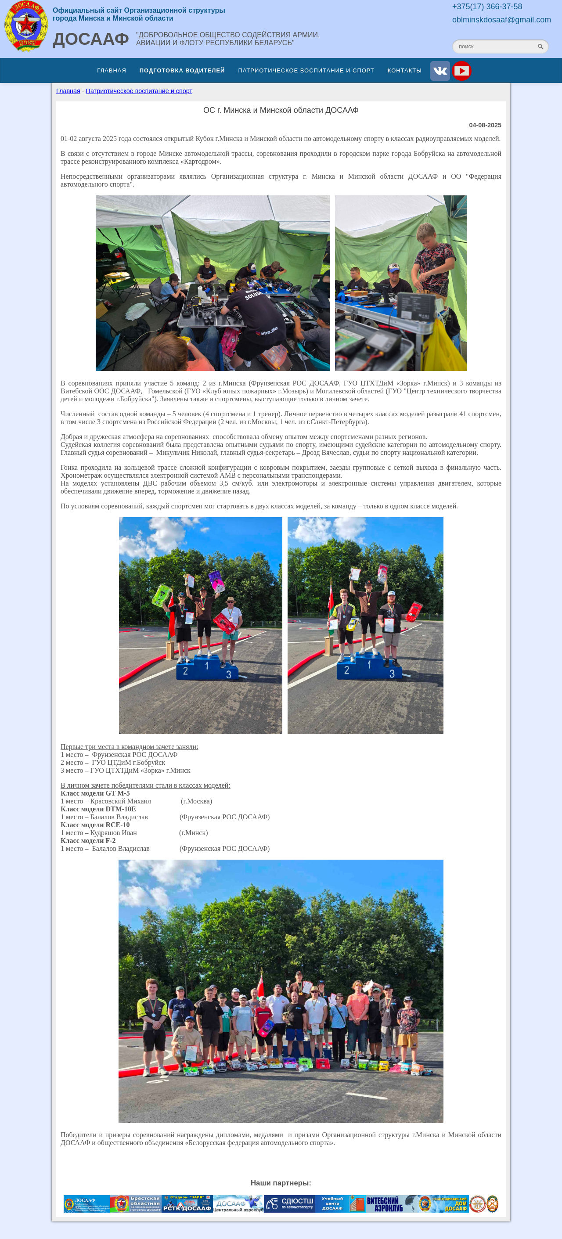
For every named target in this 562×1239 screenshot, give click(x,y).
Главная (111, 70)
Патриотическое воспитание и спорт (306, 70)
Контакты (405, 70)
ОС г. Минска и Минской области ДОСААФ (281, 110)
